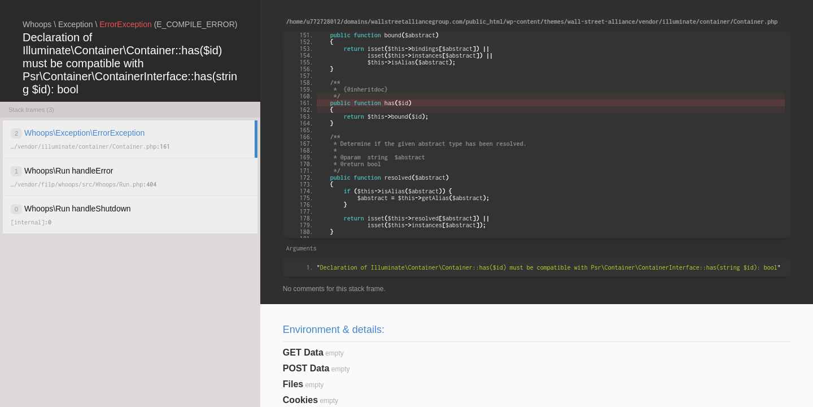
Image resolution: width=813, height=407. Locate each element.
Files (293, 384)
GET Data (303, 352)
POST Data (306, 368)
